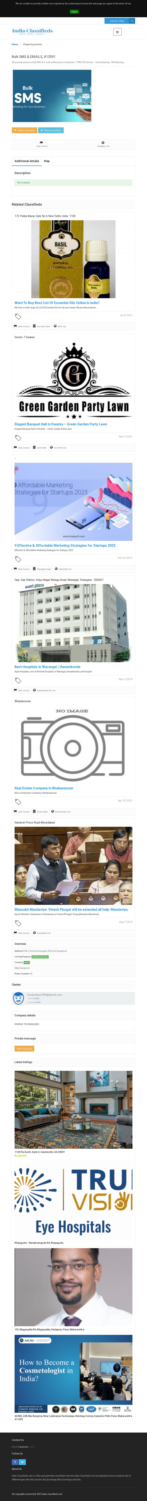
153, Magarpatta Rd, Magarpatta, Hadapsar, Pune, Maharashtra (49, 1329)
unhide (36, 998)
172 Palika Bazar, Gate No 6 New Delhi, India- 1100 (45, 216)
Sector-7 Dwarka (25, 337)
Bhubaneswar (23, 701)
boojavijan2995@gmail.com (44, 994)
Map (47, 161)
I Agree (74, 11)
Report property (50, 130)
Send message (24, 1048)
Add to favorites (24, 130)
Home (15, 44)
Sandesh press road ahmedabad (35, 822)
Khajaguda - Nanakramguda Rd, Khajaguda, (39, 1242)
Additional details (27, 161)
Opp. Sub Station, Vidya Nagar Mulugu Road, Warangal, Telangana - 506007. (59, 580)
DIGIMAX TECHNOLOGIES (27, 1024)
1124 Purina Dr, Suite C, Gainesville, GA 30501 (40, 1152)
